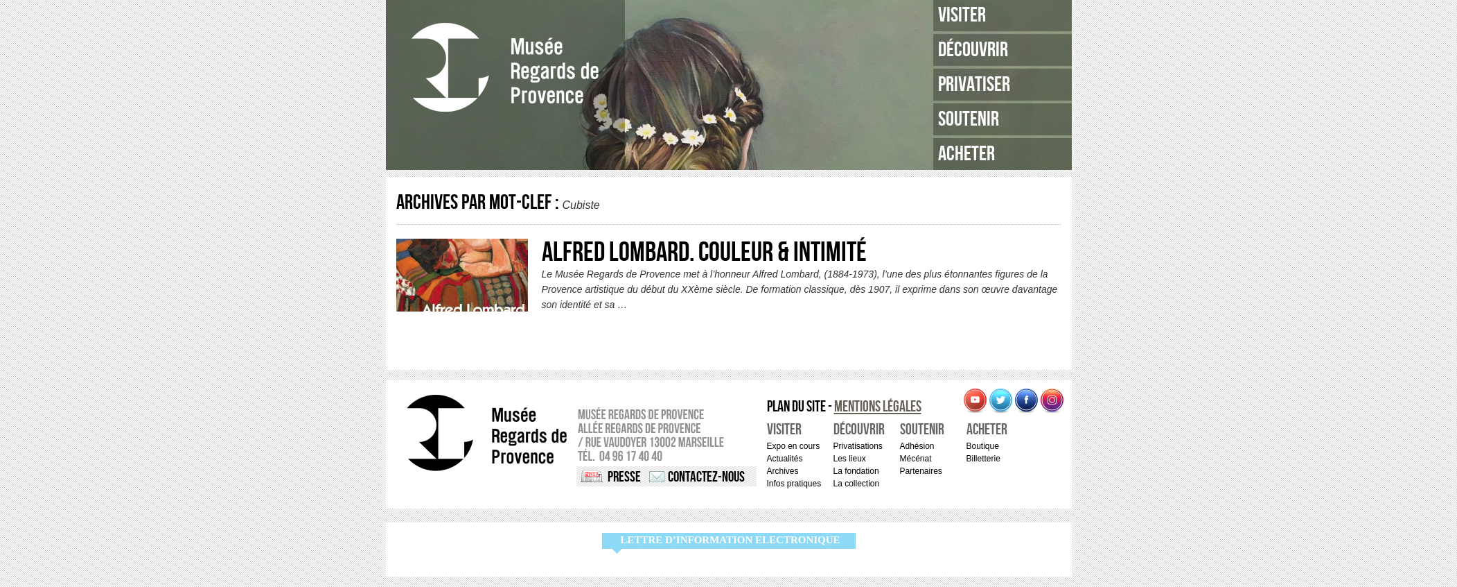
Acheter (966, 154)
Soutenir (968, 119)
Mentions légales (877, 407)
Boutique (982, 446)
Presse (624, 477)
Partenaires (921, 471)
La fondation (856, 471)
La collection (856, 483)
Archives (783, 471)
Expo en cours (793, 446)
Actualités (785, 458)
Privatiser (974, 84)
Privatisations (858, 446)
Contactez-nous (706, 477)
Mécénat (916, 458)
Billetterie (983, 458)
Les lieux (849, 458)
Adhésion (917, 446)
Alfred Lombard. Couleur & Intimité (704, 252)
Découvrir (973, 49)
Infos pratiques (794, 483)
